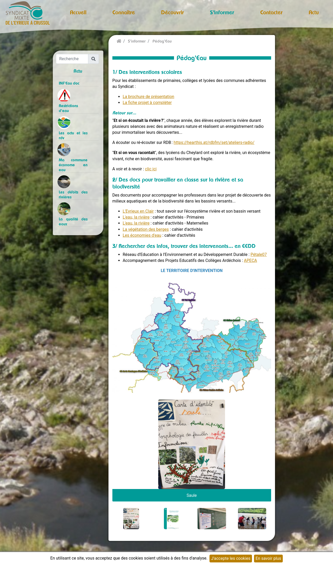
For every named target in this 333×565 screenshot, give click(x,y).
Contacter (271, 12)
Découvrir (172, 12)
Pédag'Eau (162, 41)
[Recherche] (72, 59)
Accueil (78, 12)
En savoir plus (268, 558)
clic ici (151, 168)
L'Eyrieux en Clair (138, 211)
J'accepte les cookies (230, 558)
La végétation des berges (146, 229)
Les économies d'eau (142, 235)
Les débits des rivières (73, 194)
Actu (314, 12)
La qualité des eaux (73, 221)
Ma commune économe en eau (73, 164)
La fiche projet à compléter (147, 102)
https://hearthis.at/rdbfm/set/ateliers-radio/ (214, 142)
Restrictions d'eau (68, 108)
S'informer (222, 12)
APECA (250, 260)
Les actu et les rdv (73, 135)
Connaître (123, 12)
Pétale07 (259, 254)
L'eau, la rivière (136, 217)
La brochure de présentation (148, 96)
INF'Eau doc (69, 83)
